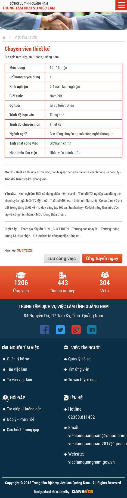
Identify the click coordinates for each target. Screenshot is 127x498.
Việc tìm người (26, 37)
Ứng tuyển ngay (102, 258)
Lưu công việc (61, 258)
